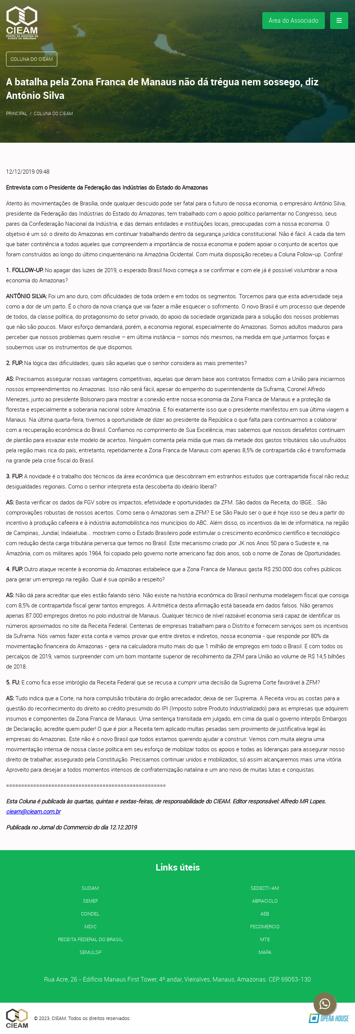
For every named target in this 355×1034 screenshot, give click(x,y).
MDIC (90, 926)
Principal (17, 113)
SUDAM (90, 888)
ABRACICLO (265, 900)
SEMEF (90, 900)
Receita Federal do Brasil (90, 939)
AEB (264, 913)
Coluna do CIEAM (53, 113)
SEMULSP (90, 952)
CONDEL (90, 913)
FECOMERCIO (265, 926)
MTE (265, 939)
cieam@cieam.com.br (33, 811)
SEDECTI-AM (265, 888)
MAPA (265, 952)
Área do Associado (293, 20)
